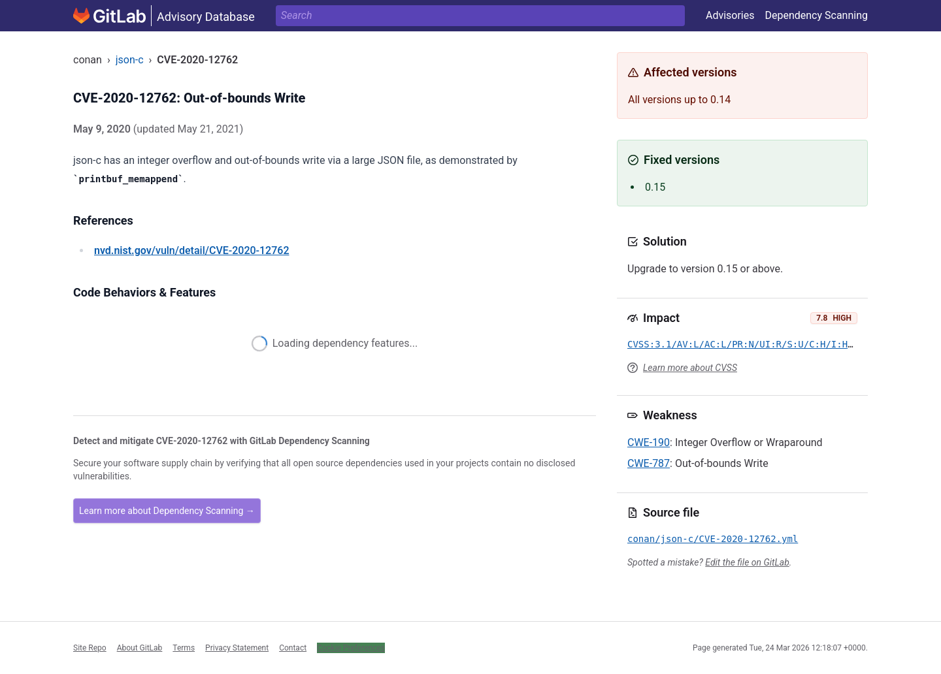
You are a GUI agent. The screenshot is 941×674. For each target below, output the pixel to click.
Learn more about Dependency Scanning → (167, 511)
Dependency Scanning (816, 15)
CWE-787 (648, 463)
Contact (292, 647)
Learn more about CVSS (690, 367)
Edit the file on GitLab (747, 562)
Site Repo (90, 647)
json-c (130, 60)
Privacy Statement (237, 647)
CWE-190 (648, 442)
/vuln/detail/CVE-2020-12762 (191, 250)
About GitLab (140, 647)
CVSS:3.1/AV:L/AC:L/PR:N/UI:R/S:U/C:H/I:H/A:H (748, 344)
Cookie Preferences (351, 647)
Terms (184, 647)
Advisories (730, 15)
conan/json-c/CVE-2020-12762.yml (712, 539)
